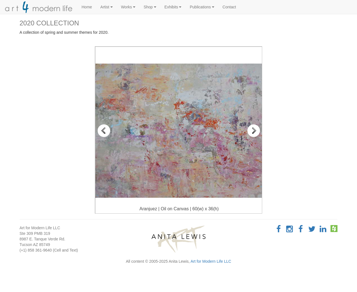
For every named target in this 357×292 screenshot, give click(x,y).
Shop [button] (150, 7)
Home (87, 7)
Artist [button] (106, 7)
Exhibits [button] (173, 7)
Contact (229, 7)
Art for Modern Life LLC (210, 261)
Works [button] (128, 7)
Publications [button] (202, 7)
